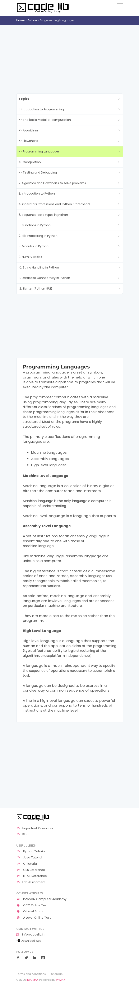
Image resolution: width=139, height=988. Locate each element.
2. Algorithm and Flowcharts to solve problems (52, 183)
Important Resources (34, 828)
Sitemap (57, 974)
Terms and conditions (31, 974)
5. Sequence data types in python (43, 215)
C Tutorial (27, 864)
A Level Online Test (33, 918)
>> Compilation (30, 162)
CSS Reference (30, 870)
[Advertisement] (69, 56)
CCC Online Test (32, 905)
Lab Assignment (31, 882)
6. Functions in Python (35, 225)
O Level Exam (29, 911)
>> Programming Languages (39, 151)
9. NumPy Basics (30, 257)
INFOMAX (32, 980)
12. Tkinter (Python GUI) (35, 288)
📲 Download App (29, 941)
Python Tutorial (31, 851)
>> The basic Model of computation (45, 120)
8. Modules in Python (33, 246)
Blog (22, 834)
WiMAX (60, 980)
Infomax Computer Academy (41, 899)
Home (20, 20)
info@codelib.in (30, 935)
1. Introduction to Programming (41, 109)
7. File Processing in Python (38, 236)
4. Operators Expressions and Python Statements (54, 204)
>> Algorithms (28, 130)
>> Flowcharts (28, 141)
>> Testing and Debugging (38, 172)
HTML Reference (31, 876)
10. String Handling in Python (39, 267)
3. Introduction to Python (37, 193)
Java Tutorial (29, 857)
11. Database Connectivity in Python (44, 278)
